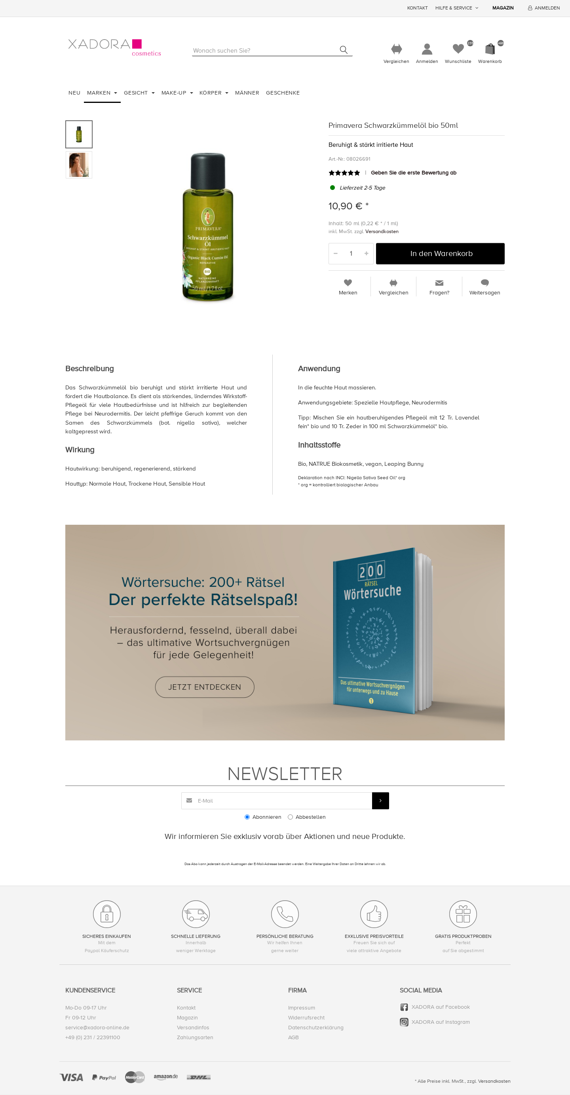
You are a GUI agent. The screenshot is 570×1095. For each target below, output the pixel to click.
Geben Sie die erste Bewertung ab (413, 172)
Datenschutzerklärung (316, 1027)
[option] (208, 227)
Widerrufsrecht (306, 1017)
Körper (212, 92)
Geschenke (283, 92)
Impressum (301, 1007)
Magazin (503, 8)
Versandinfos (193, 1027)
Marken (99, 92)
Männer (247, 92)
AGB (293, 1037)
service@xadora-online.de (97, 1027)
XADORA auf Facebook (441, 1007)
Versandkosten (382, 231)
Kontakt (417, 8)
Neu (74, 92)
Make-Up (175, 92)
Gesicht (137, 92)
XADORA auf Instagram (441, 1022)
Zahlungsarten (195, 1037)
